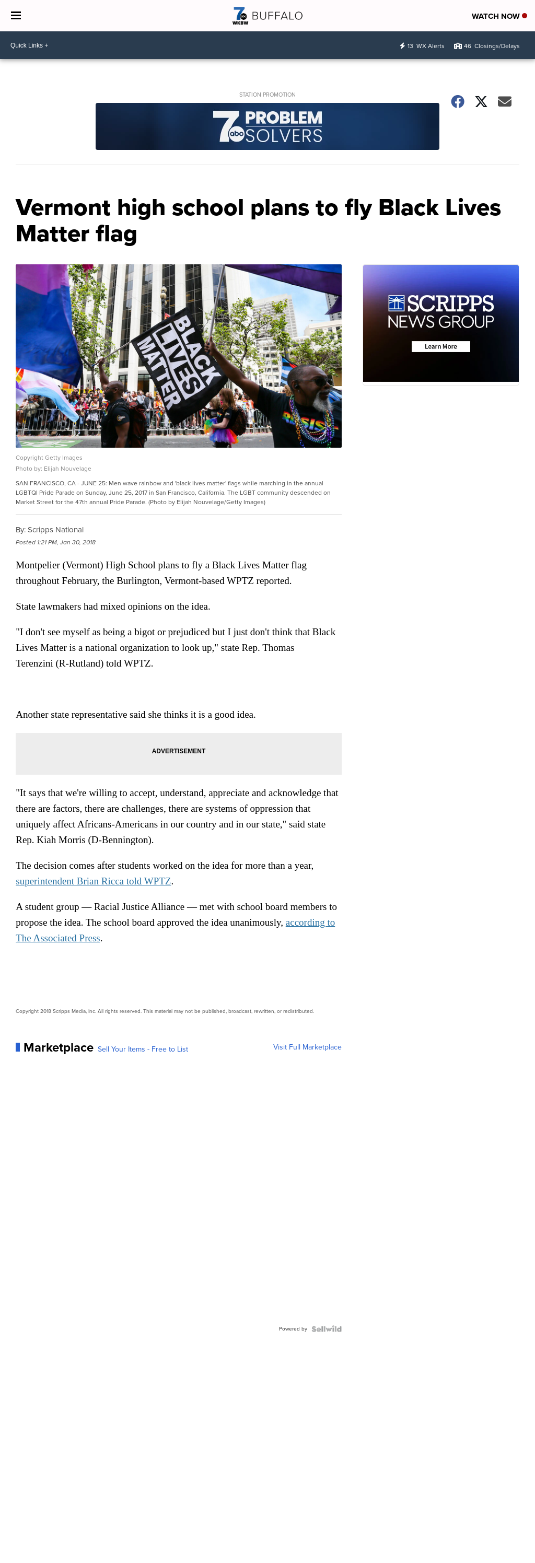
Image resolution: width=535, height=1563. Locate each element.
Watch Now (499, 16)
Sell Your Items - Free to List (143, 1049)
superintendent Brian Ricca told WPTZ (93, 881)
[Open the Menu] (16, 15)
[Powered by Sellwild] (326, 1329)
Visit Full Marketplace (307, 1047)
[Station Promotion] (267, 127)
